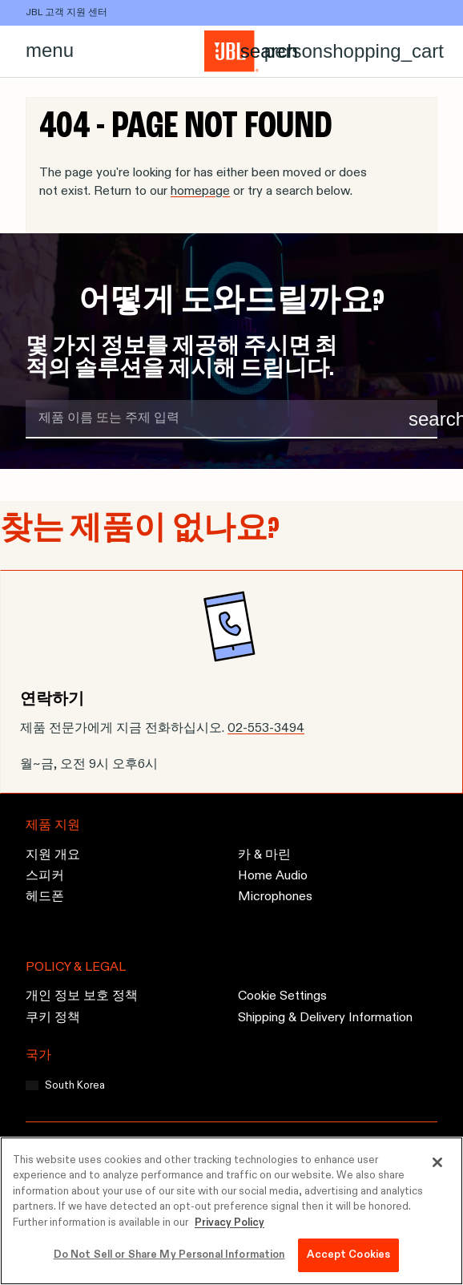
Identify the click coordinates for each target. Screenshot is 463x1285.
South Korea (75, 1086)
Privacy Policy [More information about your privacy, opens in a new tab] (229, 1223)
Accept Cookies (348, 1255)
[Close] (437, 1162)
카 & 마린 (264, 855)
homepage (200, 191)
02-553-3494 (265, 728)
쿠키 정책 (53, 1018)
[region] (231, 1211)
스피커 (45, 876)
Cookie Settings (282, 997)
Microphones (275, 897)
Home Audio (273, 876)
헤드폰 (45, 897)
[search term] (231, 419)
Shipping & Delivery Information (325, 1018)
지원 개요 (53, 855)
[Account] (293, 51)
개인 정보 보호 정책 (82, 997)
